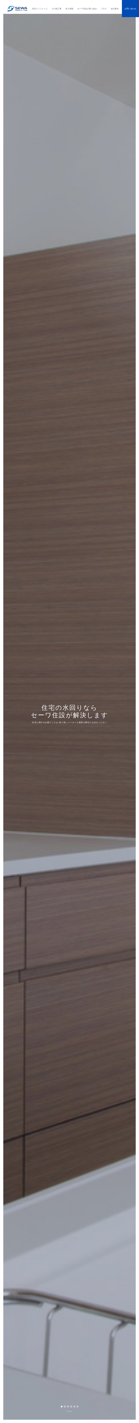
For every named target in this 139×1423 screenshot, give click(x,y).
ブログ (104, 8)
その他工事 (56, 8)
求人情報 (69, 8)
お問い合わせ (130, 8)
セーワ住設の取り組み (87, 8)
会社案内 (115, 8)
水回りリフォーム (40, 8)
